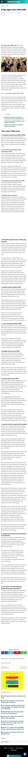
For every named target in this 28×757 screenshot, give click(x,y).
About (5, 748)
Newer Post (5, 667)
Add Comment (18, 12)
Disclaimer (14, 750)
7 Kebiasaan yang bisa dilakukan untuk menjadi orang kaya (14, 121)
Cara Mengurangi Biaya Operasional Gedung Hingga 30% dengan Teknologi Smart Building (13, 707)
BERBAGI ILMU (14, 2)
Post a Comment (5, 663)
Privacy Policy (19, 748)
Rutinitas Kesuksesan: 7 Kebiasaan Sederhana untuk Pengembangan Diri (14, 118)
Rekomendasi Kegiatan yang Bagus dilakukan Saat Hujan (13, 125)
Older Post (23, 667)
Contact (11, 748)
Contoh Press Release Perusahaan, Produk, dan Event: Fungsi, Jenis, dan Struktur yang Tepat (12, 722)
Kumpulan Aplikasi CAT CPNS (15, 93)
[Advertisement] (14, 29)
